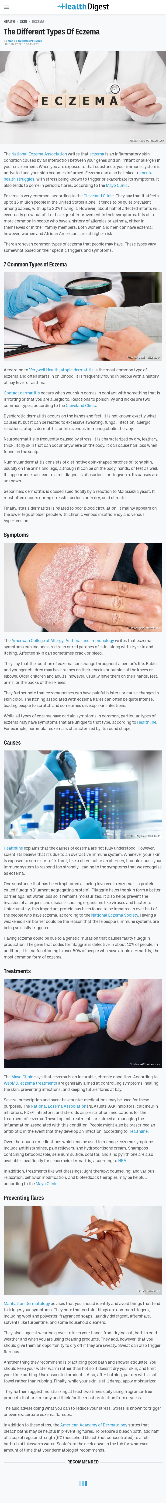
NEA (122, 1160)
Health (9, 22)
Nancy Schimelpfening (25, 41)
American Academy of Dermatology (93, 1424)
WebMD (11, 1083)
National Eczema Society (114, 915)
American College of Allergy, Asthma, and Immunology (62, 640)
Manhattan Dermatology (27, 1303)
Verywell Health (44, 369)
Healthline (146, 722)
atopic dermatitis (77, 369)
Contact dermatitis (22, 392)
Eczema (38, 22)
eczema (97, 153)
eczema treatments (38, 1083)
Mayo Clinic (117, 185)
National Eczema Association (39, 153)
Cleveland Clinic (98, 195)
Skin (23, 22)
